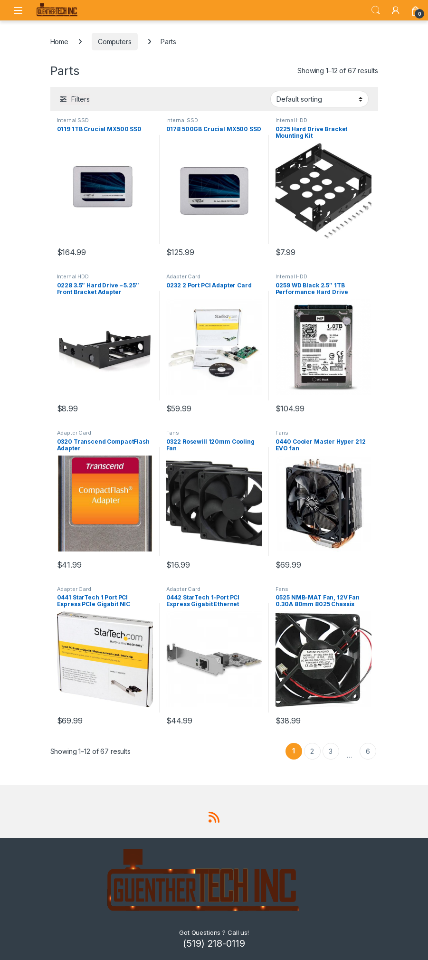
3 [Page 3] (331, 751)
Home (59, 42)
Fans (172, 432)
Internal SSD (73, 120)
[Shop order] (319, 99)
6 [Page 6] (368, 751)
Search (376, 10)
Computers (115, 42)
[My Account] (395, 10)
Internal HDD (291, 120)
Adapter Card (183, 276)
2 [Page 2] (312, 751)
